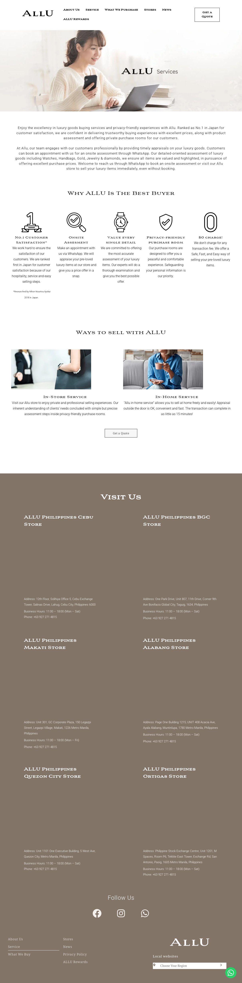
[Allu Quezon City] (61, 814)
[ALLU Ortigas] (180, 814)
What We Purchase (121, 10)
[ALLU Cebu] (61, 562)
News (166, 10)
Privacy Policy (75, 954)
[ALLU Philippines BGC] (180, 562)
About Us (71, 10)
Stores (150, 10)
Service (92, 10)
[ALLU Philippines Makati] (61, 685)
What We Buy (19, 954)
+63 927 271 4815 (45, 617)
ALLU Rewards (76, 19)
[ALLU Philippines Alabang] (180, 685)
